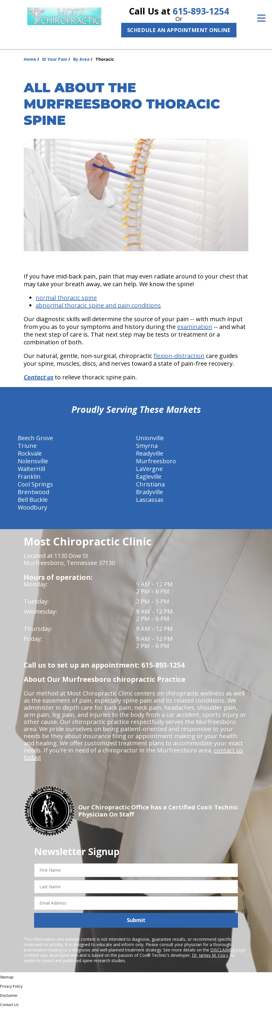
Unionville (150, 438)
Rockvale (30, 453)
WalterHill (31, 469)
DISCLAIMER (222, 950)
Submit (136, 920)
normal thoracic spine (66, 298)
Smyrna (147, 446)
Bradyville (149, 492)
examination (194, 327)
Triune (27, 446)
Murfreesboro (156, 461)
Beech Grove (35, 438)
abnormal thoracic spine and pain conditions (98, 305)
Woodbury (32, 507)
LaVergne (149, 469)
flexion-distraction (178, 356)
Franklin (29, 476)
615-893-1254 (201, 11)
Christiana (150, 484)
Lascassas (150, 500)
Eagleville (148, 476)
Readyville (149, 453)
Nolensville (33, 461)
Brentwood (33, 492)
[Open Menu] (261, 18)
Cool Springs (35, 484)
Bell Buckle (33, 500)
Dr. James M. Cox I (210, 955)
